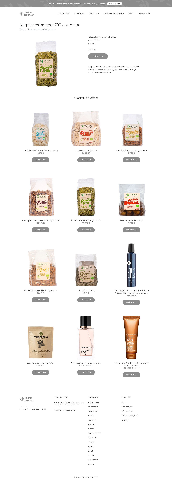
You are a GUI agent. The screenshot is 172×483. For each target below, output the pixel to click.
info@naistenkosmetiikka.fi (65, 412)
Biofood (112, 38)
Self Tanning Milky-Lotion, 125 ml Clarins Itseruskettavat (131, 365)
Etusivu (22, 31)
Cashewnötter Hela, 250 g (86, 152)
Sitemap (125, 421)
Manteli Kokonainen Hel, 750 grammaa (40, 292)
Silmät (90, 452)
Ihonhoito (94, 14)
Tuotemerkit (144, 14)
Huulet (90, 417)
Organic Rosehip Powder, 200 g (41, 364)
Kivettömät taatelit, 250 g (131, 222)
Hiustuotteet (64, 14)
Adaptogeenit (93, 404)
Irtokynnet (79, 14)
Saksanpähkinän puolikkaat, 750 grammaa (40, 222)
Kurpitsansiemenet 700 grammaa (86, 222)
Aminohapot (93, 408)
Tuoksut (91, 457)
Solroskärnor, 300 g (86, 292)
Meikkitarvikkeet (94, 435)
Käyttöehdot (127, 413)
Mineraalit (92, 439)
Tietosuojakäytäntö (130, 417)
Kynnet (91, 430)
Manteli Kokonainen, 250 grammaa (131, 152)
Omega (91, 444)
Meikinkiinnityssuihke (114, 14)
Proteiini (91, 448)
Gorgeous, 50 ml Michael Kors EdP (86, 364)
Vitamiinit (91, 466)
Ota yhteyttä (127, 408)
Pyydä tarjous (114, 4)
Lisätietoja (98, 58)
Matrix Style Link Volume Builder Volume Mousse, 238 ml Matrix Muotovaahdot (131, 293)
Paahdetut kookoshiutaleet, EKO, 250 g (40, 152)
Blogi (130, 14)
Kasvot (91, 426)
